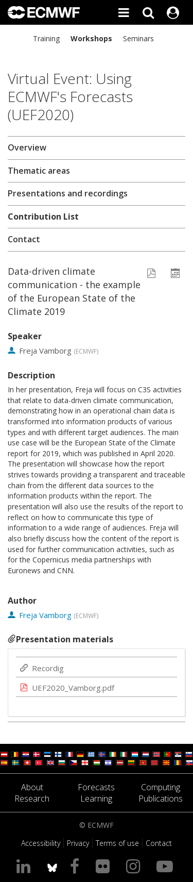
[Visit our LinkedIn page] (25, 866)
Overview (27, 147)
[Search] (148, 12)
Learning (96, 798)
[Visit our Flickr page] (105, 866)
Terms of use (117, 843)
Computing (160, 787)
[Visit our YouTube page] (166, 866)
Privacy (78, 843)
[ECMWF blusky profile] (52, 866)
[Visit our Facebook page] (76, 866)
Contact (24, 239)
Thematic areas (39, 170)
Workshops (91, 38)
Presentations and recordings (68, 193)
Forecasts (96, 787)
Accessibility (40, 843)
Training (46, 38)
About (32, 787)
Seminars (138, 38)
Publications (160, 798)
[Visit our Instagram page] (135, 866)
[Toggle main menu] (123, 12)
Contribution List (43, 216)
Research (31, 798)
